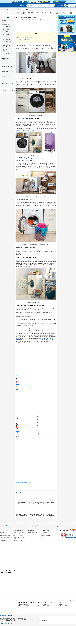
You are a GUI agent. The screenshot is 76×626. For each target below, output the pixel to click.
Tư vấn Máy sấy (6, 39)
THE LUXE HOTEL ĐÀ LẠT (46, 600)
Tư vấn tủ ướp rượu (6, 54)
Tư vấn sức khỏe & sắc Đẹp (7, 75)
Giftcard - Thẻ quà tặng (31, 534)
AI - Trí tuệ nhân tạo (7, 87)
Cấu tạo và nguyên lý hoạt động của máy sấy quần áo (28, 260)
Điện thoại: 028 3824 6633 (23, 605)
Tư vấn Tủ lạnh (6, 29)
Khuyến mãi (42, 537)
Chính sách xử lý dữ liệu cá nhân (19, 538)
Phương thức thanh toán (45, 535)
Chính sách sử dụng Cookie (19, 537)
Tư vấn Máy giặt (6, 26)
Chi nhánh (59, 5)
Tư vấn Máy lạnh (7, 31)
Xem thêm (36, 40)
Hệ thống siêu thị (3, 533)
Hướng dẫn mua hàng (44, 533)
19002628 (18, 375)
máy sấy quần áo (34, 45)
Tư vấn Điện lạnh (17, 9)
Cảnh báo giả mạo (3, 540)
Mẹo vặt (7, 80)
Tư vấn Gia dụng (7, 63)
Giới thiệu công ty (3, 532)
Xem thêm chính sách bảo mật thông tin (6, 623)
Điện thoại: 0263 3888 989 (43, 605)
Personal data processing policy (19, 540)
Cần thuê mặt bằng (4, 538)
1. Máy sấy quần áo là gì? (21, 36)
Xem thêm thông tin (71, 537)
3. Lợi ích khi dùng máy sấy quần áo (23, 39)
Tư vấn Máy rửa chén (6, 50)
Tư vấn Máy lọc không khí (6, 46)
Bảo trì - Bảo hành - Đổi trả (18, 532)
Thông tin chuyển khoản (45, 532)
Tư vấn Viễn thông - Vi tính (7, 67)
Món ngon (7, 90)
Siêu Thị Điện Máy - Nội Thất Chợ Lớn (23, 482)
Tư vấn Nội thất (7, 71)
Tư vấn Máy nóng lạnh (7, 42)
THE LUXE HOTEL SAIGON (26, 600)
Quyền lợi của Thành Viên (32, 532)
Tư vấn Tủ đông (6, 34)
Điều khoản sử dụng (17, 535)
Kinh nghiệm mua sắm (9, 9)
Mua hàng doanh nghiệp (5, 537)
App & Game (7, 83)
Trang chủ (2, 9)
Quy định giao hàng (17, 533)
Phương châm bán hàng (5, 535)
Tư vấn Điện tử (7, 20)
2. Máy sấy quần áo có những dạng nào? (24, 37)
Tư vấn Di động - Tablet (7, 59)
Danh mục (21, 5)
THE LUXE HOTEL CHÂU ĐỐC (66, 600)
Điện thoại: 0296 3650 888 (63, 605)
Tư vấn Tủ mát (6, 36)
